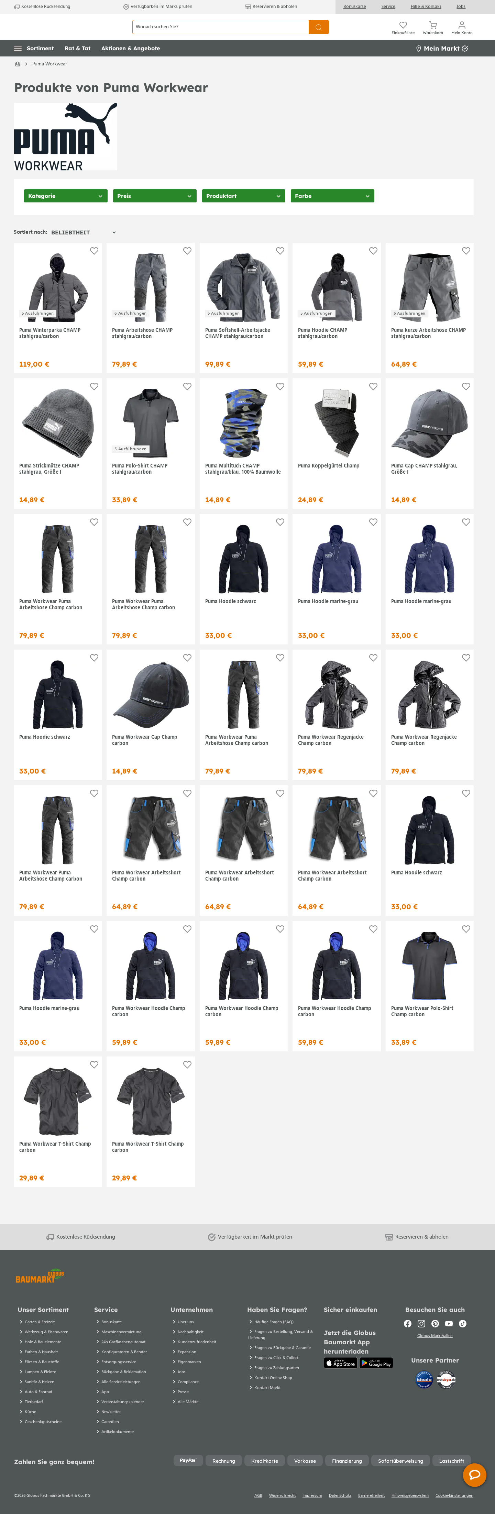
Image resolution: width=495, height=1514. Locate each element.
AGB (258, 1496)
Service (388, 6)
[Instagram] (421, 1323)
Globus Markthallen (435, 1337)
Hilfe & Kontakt (426, 6)
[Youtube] (449, 1323)
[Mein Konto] (462, 34)
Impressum (312, 1496)
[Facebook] (408, 1323)
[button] (34, 63)
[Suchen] (319, 35)
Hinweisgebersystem (410, 1496)
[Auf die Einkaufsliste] (94, 266)
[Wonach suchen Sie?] (220, 35)
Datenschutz (340, 1496)
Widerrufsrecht (282, 1496)
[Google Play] (376, 1363)
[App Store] (341, 1363)
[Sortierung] (83, 247)
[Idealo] (425, 1381)
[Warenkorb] (433, 34)
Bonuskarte (354, 6)
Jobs (460, 6)
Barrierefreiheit (371, 1496)
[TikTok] (463, 1323)
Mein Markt (442, 63)
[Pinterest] (435, 1323)
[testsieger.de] (446, 1381)
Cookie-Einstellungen (454, 1496)
